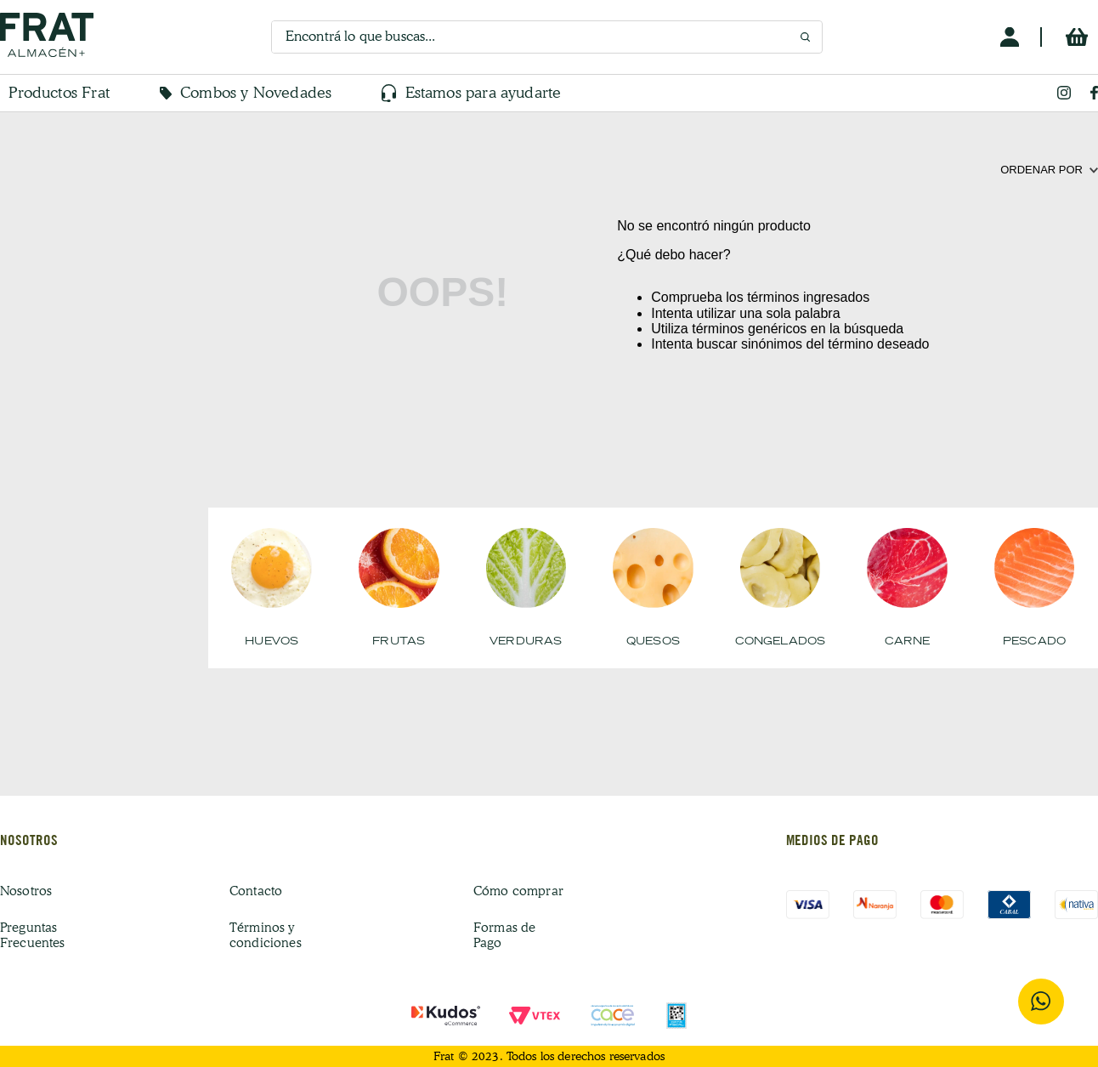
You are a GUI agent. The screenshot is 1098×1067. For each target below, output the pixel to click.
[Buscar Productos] (805, 37)
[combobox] (547, 37)
